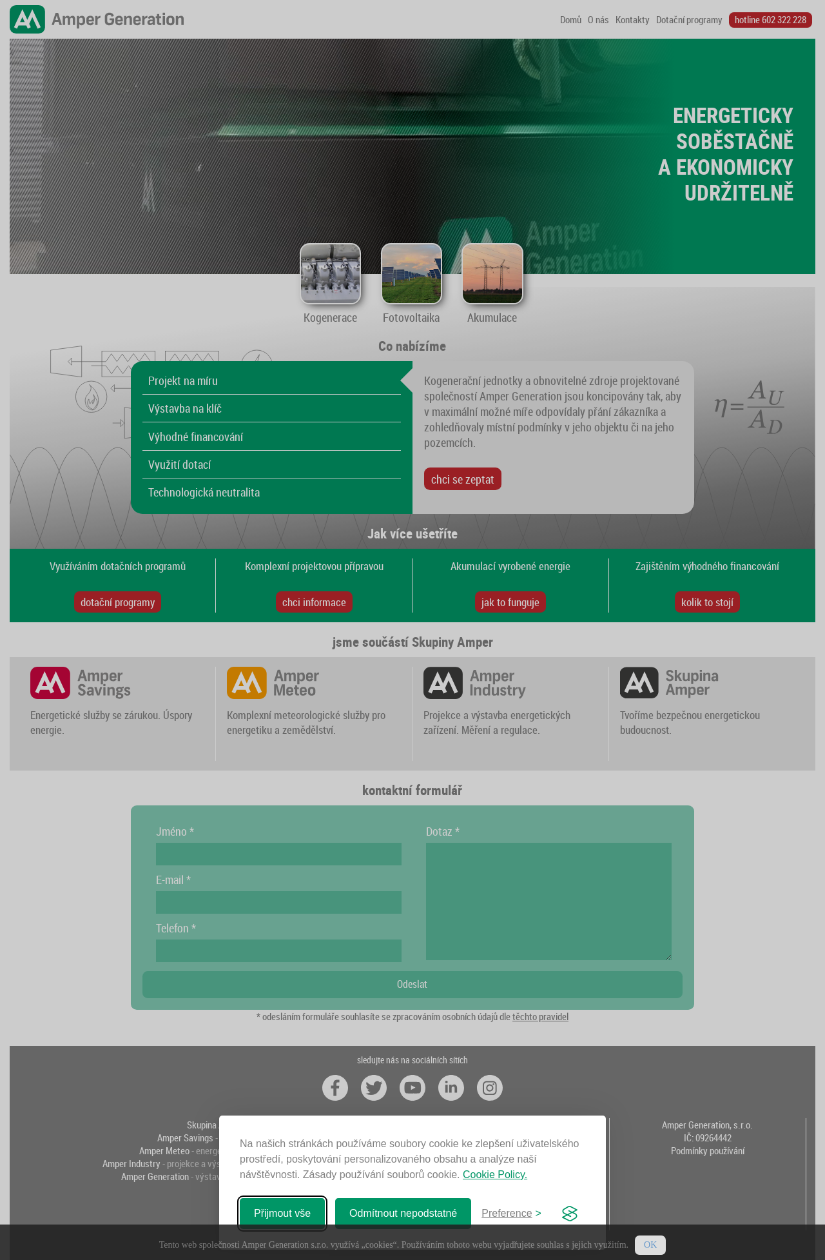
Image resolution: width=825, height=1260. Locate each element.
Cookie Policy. (495, 1174)
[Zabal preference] (511, 1213)
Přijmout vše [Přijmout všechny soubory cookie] (282, 1213)
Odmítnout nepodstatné (403, 1213)
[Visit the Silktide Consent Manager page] (569, 1213)
